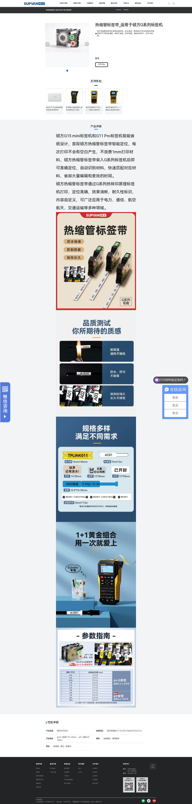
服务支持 (138, 3)
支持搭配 (119, 10)
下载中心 (126, 3)
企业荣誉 (95, 776)
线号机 (38, 768)
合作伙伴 (95, 772)
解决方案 (114, 3)
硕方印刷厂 (96, 784)
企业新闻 (95, 780)
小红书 (80, 772)
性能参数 (127, 10)
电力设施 (53, 768)
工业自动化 (54, 772)
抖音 (79, 768)
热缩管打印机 (40, 780)
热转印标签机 (40, 776)
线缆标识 (90, 3)
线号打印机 (63, 3)
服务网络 (67, 768)
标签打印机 (77, 3)
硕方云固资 (68, 784)
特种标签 (102, 3)
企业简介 (95, 768)
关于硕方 (150, 3)
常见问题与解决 (69, 780)
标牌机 (38, 772)
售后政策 (67, 772)
